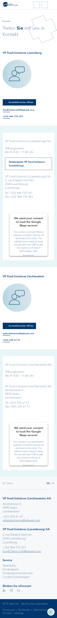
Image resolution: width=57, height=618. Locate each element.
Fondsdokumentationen (18, 573)
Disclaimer (24, 609)
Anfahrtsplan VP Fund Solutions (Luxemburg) (27, 163)
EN (52, 483)
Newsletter (9, 565)
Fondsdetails (11, 569)
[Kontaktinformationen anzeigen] (51, 612)
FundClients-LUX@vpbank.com (22, 551)
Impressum (9, 609)
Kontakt (7, 613)
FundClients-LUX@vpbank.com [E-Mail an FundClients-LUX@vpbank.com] (18, 110)
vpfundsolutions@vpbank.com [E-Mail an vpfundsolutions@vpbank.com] (18, 333)
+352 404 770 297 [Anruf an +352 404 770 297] (13, 116)
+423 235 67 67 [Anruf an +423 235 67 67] (11, 340)
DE (48, 483)
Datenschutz (40, 609)
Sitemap (19, 613)
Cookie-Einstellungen (16, 577)
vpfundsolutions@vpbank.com (21, 520)
